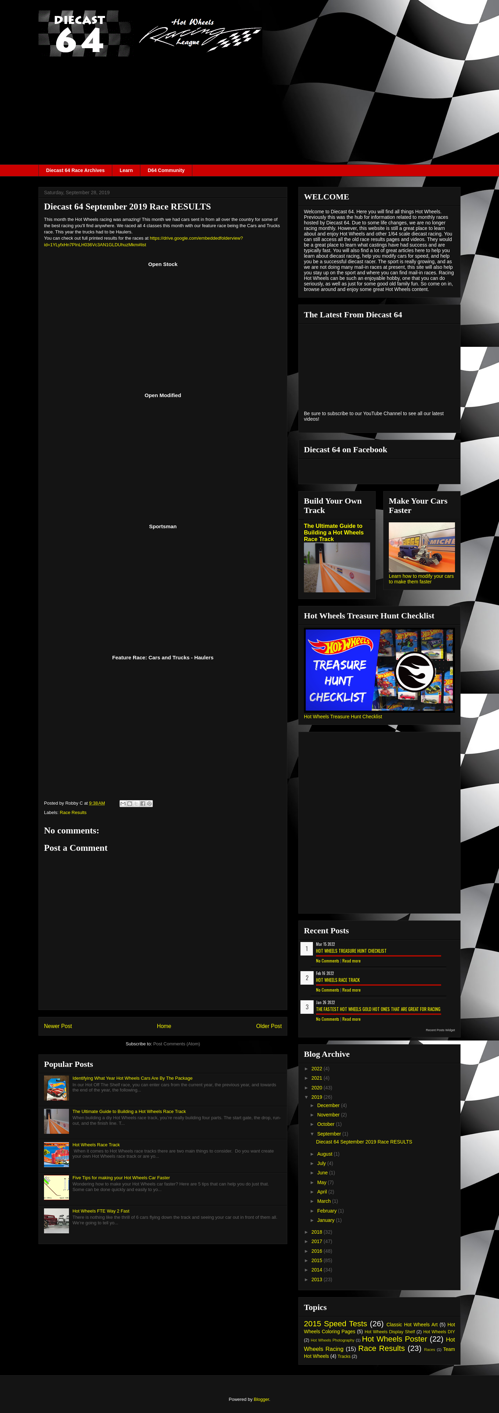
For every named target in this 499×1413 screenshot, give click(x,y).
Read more (351, 961)
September (329, 1134)
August (325, 1154)
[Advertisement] (249, 112)
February (327, 1211)
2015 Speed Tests (335, 1323)
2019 (318, 1097)
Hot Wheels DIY (439, 1331)
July (322, 1163)
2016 (318, 1251)
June (323, 1172)
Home (164, 1026)
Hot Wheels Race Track (96, 1144)
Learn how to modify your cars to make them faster (421, 578)
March (324, 1201)
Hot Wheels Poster (394, 1339)
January (326, 1220)
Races (429, 1349)
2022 (318, 1068)
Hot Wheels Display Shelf (390, 1331)
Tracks (344, 1356)
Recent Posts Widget (440, 1030)
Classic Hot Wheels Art (412, 1324)
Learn (126, 170)
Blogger (261, 1399)
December (329, 1105)
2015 (318, 1260)
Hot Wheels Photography (332, 1340)
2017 (318, 1241)
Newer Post (58, 1026)
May (322, 1182)
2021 (318, 1078)
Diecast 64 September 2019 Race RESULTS (364, 1142)
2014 (318, 1270)
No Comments (327, 961)
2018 (318, 1232)
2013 (318, 1279)
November (329, 1114)
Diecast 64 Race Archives (75, 170)
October (326, 1124)
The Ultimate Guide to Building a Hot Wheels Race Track (129, 1111)
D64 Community (166, 170)
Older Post (269, 1026)
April (322, 1191)
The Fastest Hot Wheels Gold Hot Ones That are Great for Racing (378, 1008)
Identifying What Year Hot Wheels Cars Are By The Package (132, 1078)
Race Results (73, 812)
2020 (318, 1087)
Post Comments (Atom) (176, 1043)
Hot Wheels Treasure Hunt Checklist (343, 716)
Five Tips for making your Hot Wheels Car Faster (121, 1177)
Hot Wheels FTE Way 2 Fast (100, 1211)
